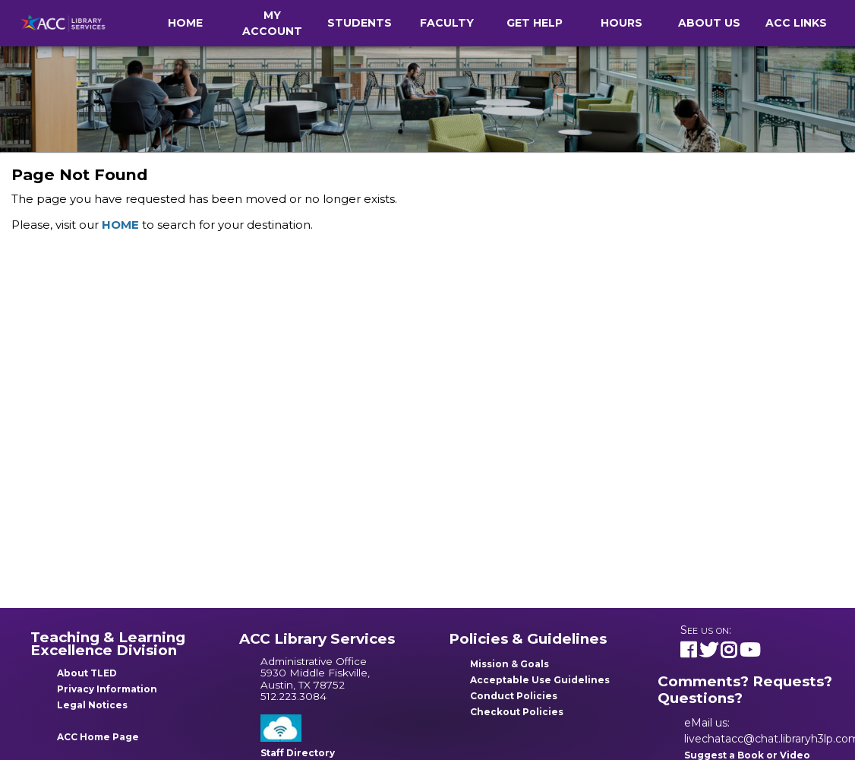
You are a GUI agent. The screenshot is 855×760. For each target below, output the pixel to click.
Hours (621, 23)
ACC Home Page (98, 737)
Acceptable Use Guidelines (540, 680)
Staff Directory (297, 752)
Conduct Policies (513, 695)
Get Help (534, 23)
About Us (709, 23)
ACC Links (796, 23)
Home (185, 23)
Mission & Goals (509, 664)
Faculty (447, 23)
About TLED (87, 673)
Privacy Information (107, 689)
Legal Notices (92, 705)
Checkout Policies (516, 711)
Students (359, 23)
